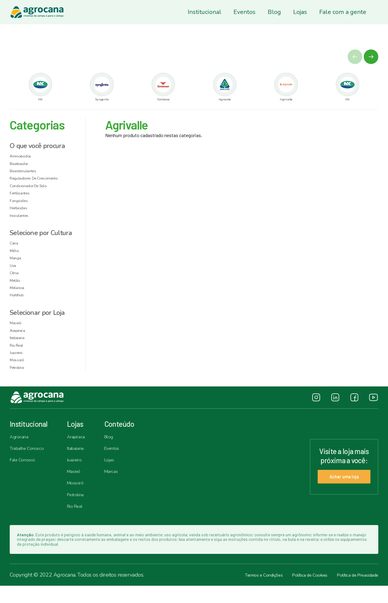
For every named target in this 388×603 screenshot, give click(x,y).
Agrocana (21, 449)
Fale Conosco (25, 473)
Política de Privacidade (352, 592)
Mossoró (80, 498)
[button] (371, 56)
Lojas (300, 12)
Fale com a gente (342, 12)
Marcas (120, 486)
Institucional (204, 12)
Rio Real (79, 523)
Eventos (244, 12)
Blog (274, 12)
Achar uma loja (338, 493)
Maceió (78, 486)
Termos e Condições (240, 592)
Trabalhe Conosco (30, 461)
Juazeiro (79, 473)
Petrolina (80, 510)
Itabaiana (80, 461)
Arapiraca (81, 449)
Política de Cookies (295, 592)
